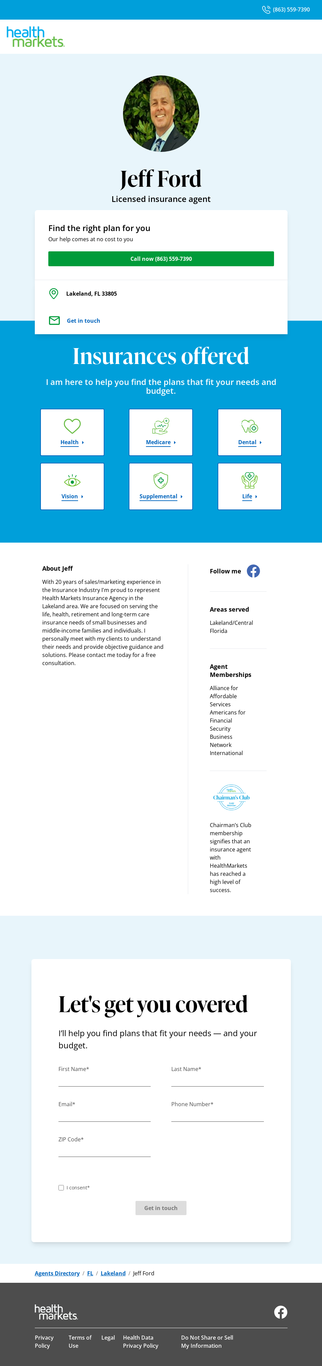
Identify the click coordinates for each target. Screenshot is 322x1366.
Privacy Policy (44, 1341)
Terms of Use (80, 1341)
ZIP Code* (71, 1139)
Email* (66, 1104)
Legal (108, 1337)
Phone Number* (192, 1104)
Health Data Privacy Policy (140, 1341)
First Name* (73, 1069)
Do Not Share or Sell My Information (207, 1341)
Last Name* (186, 1069)
